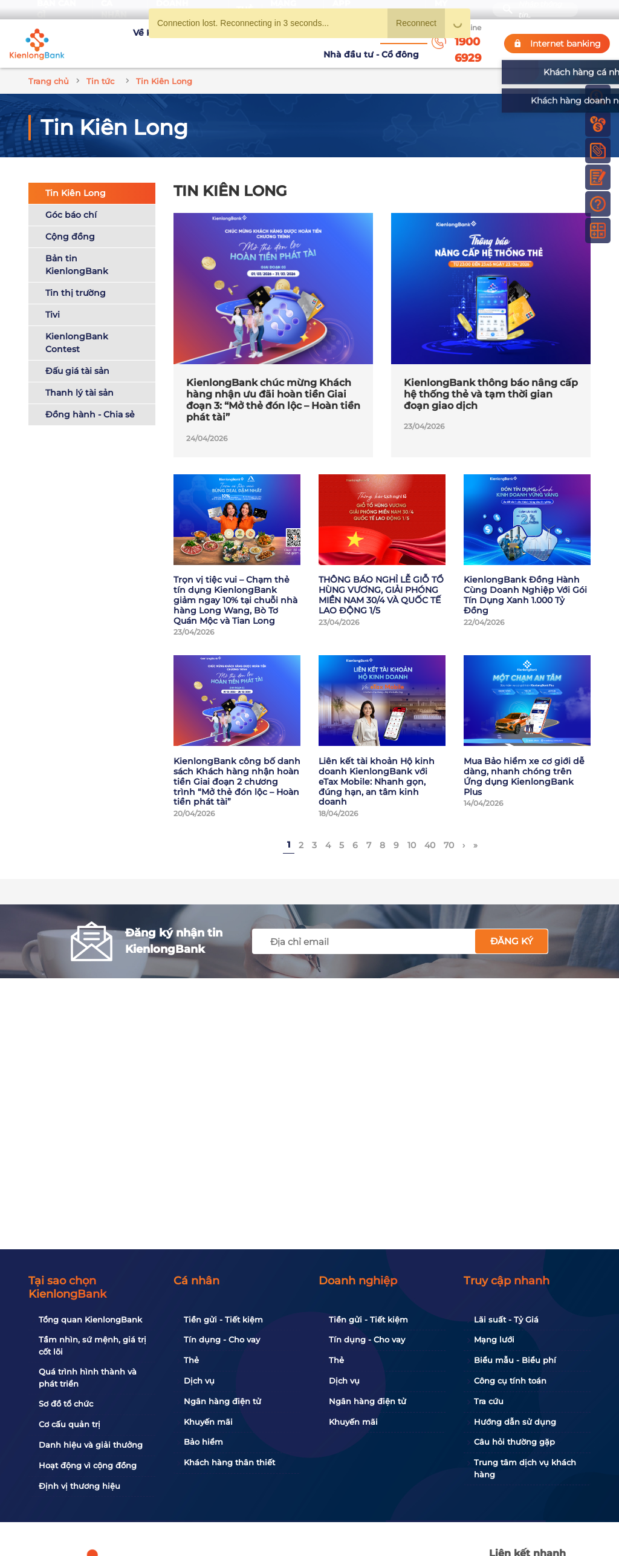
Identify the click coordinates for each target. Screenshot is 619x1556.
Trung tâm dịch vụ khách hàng (525, 1468)
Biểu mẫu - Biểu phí (515, 1360)
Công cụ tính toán (510, 1380)
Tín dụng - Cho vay (222, 1339)
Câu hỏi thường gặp (514, 1441)
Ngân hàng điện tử (222, 1401)
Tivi (52, 300)
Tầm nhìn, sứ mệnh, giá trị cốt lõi (92, 1345)
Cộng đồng (70, 222)
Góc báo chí (71, 200)
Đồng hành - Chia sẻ (90, 399)
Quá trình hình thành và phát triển (88, 1377)
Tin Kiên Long (75, 178)
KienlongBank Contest (76, 328)
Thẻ (191, 1360)
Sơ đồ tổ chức (66, 1403)
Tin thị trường (75, 278)
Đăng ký (511, 926)
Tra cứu (489, 1401)
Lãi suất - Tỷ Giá (506, 1319)
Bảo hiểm (203, 1441)
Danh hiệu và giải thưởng (91, 1445)
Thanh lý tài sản (79, 378)
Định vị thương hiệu (79, 1486)
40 (429, 830)
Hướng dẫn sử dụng (515, 1422)
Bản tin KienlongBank (76, 250)
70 (449, 830)
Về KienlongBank (113, 36)
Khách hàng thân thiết (229, 1462)
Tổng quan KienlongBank (90, 1319)
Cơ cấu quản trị (69, 1424)
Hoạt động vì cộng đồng (88, 1465)
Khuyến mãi (208, 1422)
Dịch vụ (199, 1380)
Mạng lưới (494, 1339)
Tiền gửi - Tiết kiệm (223, 1319)
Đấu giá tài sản (77, 356)
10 (411, 830)
